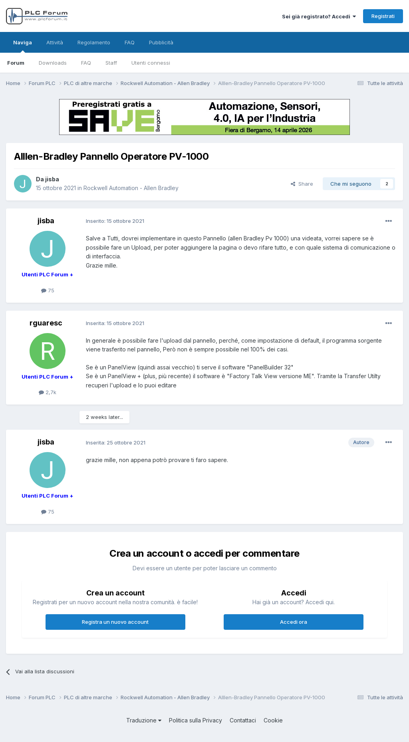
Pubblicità (161, 42)
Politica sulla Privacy (195, 720)
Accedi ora (293, 622)
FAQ (86, 63)
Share (302, 184)
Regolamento (93, 42)
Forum (15, 63)
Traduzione (143, 720)
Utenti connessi (150, 63)
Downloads (53, 63)
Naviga (22, 46)
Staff (111, 63)
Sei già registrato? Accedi (319, 16)
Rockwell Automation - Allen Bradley (131, 188)
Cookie (273, 720)
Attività (54, 42)
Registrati (383, 16)
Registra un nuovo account (115, 622)
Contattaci (243, 720)
